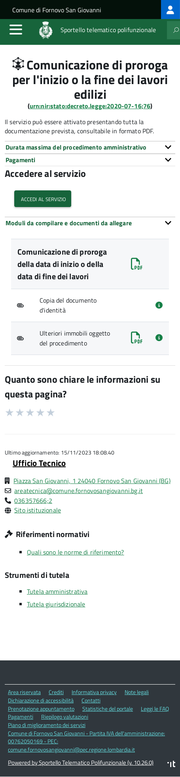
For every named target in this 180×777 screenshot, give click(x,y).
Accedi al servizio (42, 198)
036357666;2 (33, 500)
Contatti (90, 700)
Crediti (56, 692)
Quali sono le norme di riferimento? (75, 552)
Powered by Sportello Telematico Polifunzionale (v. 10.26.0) (80, 762)
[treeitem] (170, 9)
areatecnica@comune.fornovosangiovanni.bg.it (78, 490)
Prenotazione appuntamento (41, 708)
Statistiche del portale (107, 708)
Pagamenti (20, 716)
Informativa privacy (94, 692)
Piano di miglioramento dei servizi (46, 725)
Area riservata (24, 692)
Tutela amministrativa (57, 591)
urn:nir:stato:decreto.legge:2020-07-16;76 (90, 106)
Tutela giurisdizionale (56, 604)
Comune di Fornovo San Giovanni (56, 10)
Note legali (137, 692)
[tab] (90, 147)
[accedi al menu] (15, 29)
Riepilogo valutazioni (64, 716)
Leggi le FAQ (155, 708)
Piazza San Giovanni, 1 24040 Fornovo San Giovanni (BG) (92, 480)
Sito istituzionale (37, 510)
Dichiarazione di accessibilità (41, 700)
